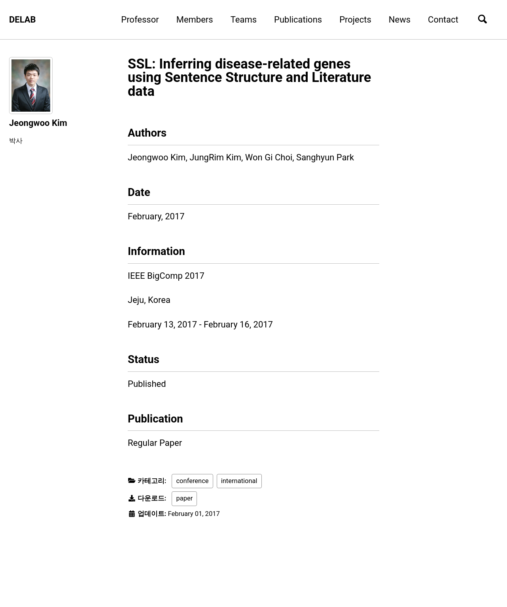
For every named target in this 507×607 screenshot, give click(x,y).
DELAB (22, 20)
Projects (355, 20)
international (239, 481)
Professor (140, 20)
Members (194, 20)
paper (184, 498)
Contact (443, 20)
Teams (244, 20)
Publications (298, 20)
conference (192, 481)
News (400, 20)
